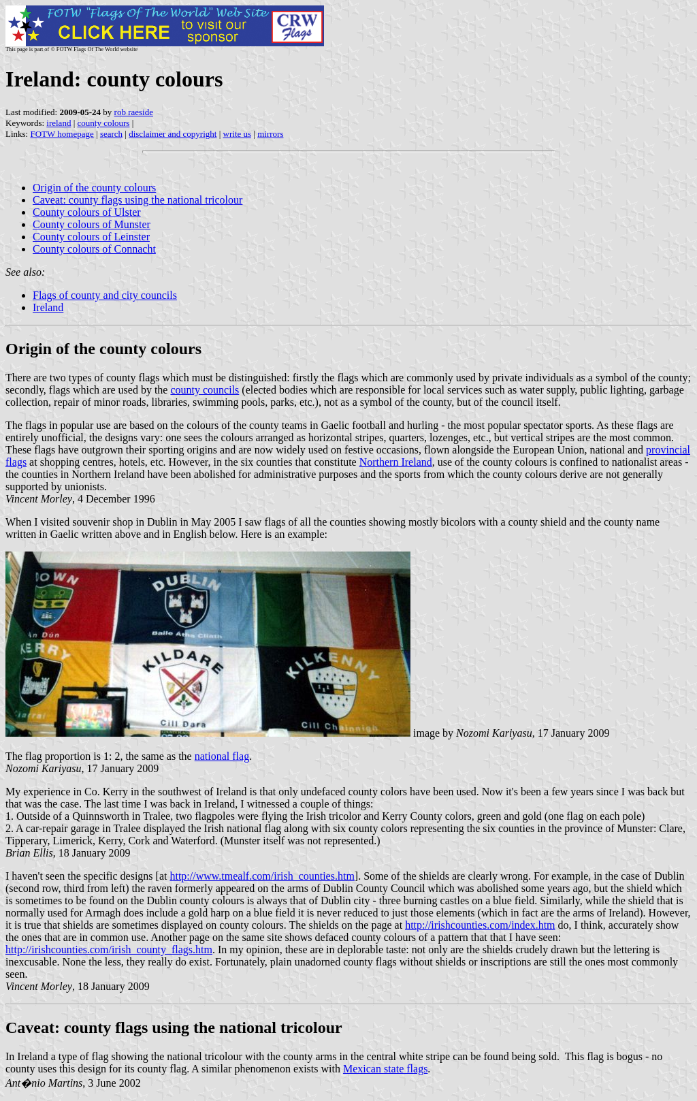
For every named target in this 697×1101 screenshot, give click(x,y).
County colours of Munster (91, 224)
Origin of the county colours (94, 187)
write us (237, 134)
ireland (58, 123)
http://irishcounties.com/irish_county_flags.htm (108, 949)
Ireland (48, 307)
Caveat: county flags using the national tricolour (137, 200)
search (111, 134)
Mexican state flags (385, 1068)
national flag (222, 756)
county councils (204, 390)
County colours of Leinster (91, 236)
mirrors (270, 134)
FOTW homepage (61, 134)
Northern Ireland (395, 462)
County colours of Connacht (94, 249)
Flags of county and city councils (105, 295)
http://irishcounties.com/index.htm (480, 925)
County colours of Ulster (87, 212)
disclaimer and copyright (172, 134)
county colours (104, 123)
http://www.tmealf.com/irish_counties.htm (261, 876)
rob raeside (133, 112)
